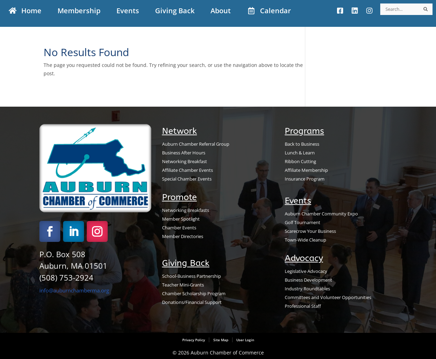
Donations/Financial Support (192, 302)
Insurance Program (304, 179)
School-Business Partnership (191, 276)
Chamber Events (179, 228)
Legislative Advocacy (306, 271)
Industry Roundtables (307, 289)
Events (298, 201)
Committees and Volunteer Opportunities (328, 297)
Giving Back (185, 263)
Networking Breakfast (184, 162)
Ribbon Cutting (300, 162)
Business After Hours (183, 153)
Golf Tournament (302, 223)
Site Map (220, 339)
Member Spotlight (181, 219)
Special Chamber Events (187, 179)
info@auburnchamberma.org (74, 290)
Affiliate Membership (306, 170)
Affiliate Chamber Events (187, 170)
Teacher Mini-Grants (183, 285)
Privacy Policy (193, 339)
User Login (244, 339)
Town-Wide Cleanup (305, 240)
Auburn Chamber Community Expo (321, 214)
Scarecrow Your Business (310, 231)
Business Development (308, 280)
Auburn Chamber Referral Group (195, 144)
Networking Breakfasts (185, 210)
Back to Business (302, 144)
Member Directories (182, 236)
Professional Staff (303, 306)
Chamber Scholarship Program (193, 294)
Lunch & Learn (300, 153)
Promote (179, 197)
